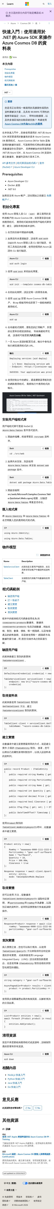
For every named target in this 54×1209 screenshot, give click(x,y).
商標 (4, 1205)
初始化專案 (10, 73)
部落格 (29, 1196)
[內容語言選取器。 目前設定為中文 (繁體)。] (10, 1183)
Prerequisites (10, 69)
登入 (50, 3)
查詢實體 (12, 612)
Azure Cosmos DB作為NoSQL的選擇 (23, 123)
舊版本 (19, 1196)
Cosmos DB (25, 23)
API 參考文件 (8, 162)
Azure (13, 23)
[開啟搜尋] (44, 3)
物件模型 (9, 76)
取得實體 (12, 608)
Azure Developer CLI (24, 166)
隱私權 (5, 1200)
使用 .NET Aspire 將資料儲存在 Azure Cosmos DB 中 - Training (26, 1138)
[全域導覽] (3, 3)
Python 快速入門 (16, 1078)
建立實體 (12, 604)
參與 (39, 1196)
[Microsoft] (27, 4)
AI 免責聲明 (7, 1196)
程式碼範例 (10, 80)
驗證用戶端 (13, 596)
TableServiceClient (11, 566)
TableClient (8, 578)
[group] (30, 285)
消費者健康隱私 (21, 1200)
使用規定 (38, 1200)
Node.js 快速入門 (16, 1074)
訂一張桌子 (13, 600)
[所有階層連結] (4, 23)
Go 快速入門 (14, 1086)
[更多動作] (49, 23)
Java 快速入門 (15, 1082)
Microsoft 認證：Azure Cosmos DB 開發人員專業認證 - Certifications (27, 1155)
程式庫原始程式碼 (26, 162)
